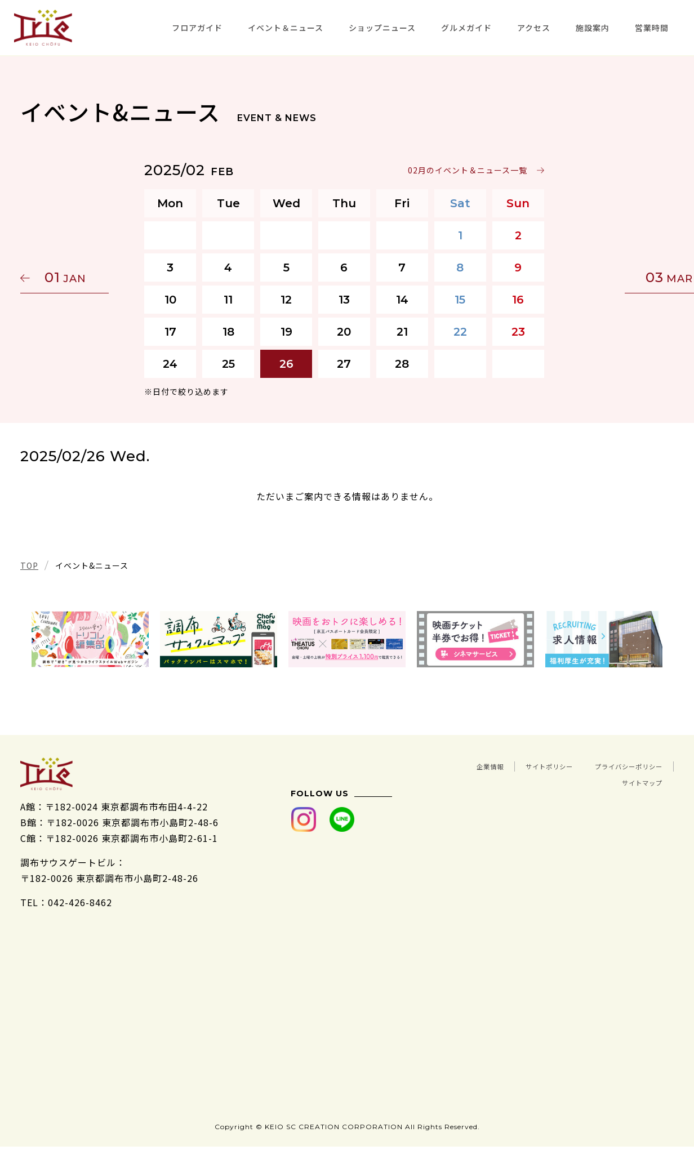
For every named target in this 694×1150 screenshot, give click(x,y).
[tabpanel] (90, 639)
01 (74, 277)
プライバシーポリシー (532, 781)
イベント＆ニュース (285, 27)
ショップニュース (382, 27)
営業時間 (652, 27)
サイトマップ (633, 781)
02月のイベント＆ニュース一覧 (470, 170)
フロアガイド (197, 27)
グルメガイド (466, 27)
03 (620, 277)
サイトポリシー (628, 765)
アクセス (533, 27)
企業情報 (551, 765)
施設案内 (593, 27)
